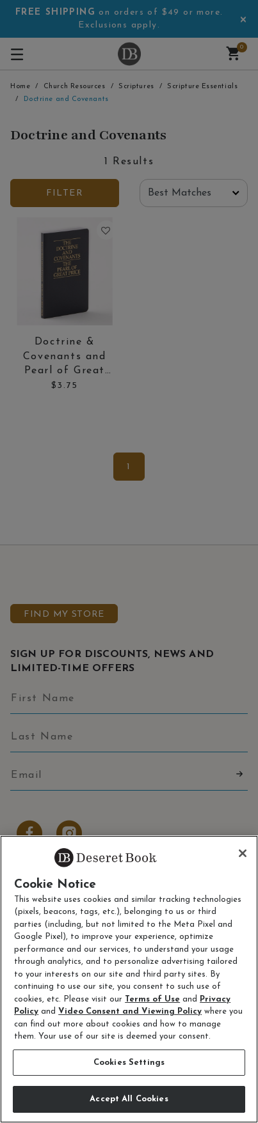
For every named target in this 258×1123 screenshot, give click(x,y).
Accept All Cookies (129, 1099)
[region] (129, 979)
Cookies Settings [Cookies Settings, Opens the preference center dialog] (129, 1062)
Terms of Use (152, 999)
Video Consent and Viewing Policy (130, 1011)
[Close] (243, 853)
